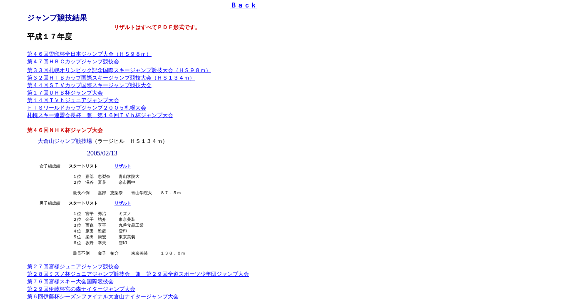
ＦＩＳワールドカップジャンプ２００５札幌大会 (86, 108)
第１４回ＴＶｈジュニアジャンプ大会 (73, 100)
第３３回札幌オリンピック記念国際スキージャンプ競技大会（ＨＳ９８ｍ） (119, 70)
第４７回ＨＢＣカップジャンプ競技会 (73, 61)
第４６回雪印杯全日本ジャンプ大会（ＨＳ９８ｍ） (89, 54)
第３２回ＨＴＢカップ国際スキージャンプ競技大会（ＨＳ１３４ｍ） (111, 78)
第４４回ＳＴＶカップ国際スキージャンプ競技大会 (89, 85)
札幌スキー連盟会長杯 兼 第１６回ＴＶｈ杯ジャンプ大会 (100, 115)
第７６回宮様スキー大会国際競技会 (70, 294)
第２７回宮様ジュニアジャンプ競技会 (73, 279)
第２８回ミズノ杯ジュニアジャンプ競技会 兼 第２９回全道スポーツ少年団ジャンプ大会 (138, 286)
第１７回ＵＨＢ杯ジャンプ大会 (65, 93)
